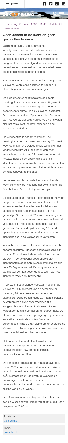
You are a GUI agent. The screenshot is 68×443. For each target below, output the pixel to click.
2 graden (12, 3)
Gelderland (10, 420)
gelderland (10, 432)
